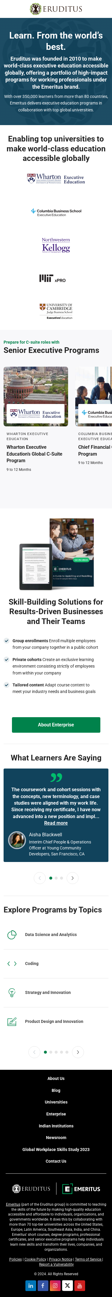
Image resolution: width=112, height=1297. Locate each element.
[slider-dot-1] (50, 878)
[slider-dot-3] (61, 878)
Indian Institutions (56, 1126)
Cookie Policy (35, 1259)
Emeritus (13, 1204)
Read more (56, 823)
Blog (56, 1090)
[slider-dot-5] (66, 1052)
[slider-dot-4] (61, 1052)
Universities (56, 1102)
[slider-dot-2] (56, 878)
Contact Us (56, 1161)
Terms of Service (88, 1259)
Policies (15, 1259)
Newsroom (56, 1137)
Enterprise (56, 1114)
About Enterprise (56, 725)
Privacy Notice (60, 1259)
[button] (40, 878)
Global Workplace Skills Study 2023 (56, 1149)
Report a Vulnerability (56, 1264)
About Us (56, 1078)
